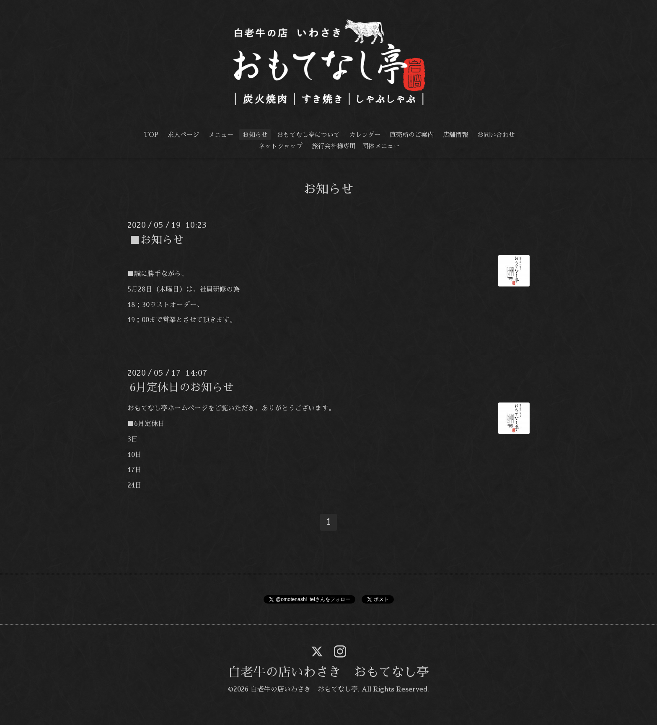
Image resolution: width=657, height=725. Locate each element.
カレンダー (364, 135)
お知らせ (255, 135)
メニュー (220, 135)
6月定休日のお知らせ (181, 387)
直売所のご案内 (412, 135)
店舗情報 (455, 135)
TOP (150, 135)
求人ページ (183, 135)
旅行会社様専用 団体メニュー (356, 146)
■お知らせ (156, 239)
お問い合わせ (496, 135)
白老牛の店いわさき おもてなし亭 (328, 672)
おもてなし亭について (308, 135)
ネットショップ (281, 146)
